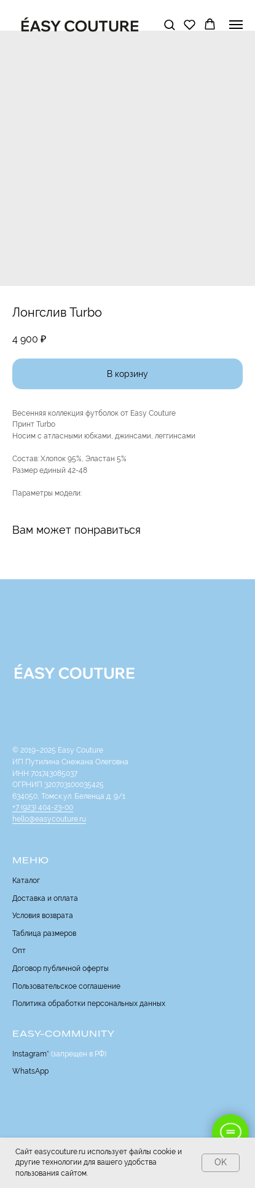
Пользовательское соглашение (66, 986)
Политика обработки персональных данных (88, 1003)
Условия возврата (42, 915)
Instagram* (30, 1054)
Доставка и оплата (45, 898)
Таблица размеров (44, 933)
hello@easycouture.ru (49, 819)
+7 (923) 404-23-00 (42, 807)
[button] (169, 24)
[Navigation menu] (236, 24)
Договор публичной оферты (60, 968)
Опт (19, 950)
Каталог (26, 880)
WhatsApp (30, 1071)
